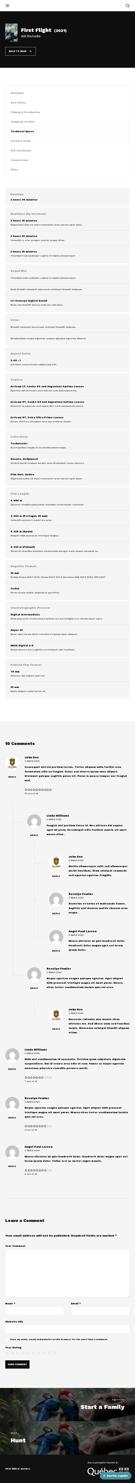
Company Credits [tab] (23, 121)
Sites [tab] (14, 169)
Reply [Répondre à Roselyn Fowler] (56, 913)
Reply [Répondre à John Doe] (12, 777)
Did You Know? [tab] (21, 150)
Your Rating (13, 1347)
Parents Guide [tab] (21, 140)
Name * (10, 1303)
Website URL (14, 1321)
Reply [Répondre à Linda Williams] (34, 835)
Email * (76, 1303)
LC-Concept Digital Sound (29, 300)
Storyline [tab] (17, 93)
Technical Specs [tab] (22, 131)
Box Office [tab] (18, 102)
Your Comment (15, 1245)
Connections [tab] (20, 160)
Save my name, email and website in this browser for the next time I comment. (59, 1339)
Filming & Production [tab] (25, 112)
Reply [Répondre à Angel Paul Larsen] (56, 951)
